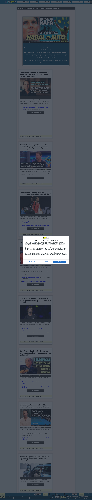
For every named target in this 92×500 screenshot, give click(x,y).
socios (34, 242)
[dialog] (46, 250)
